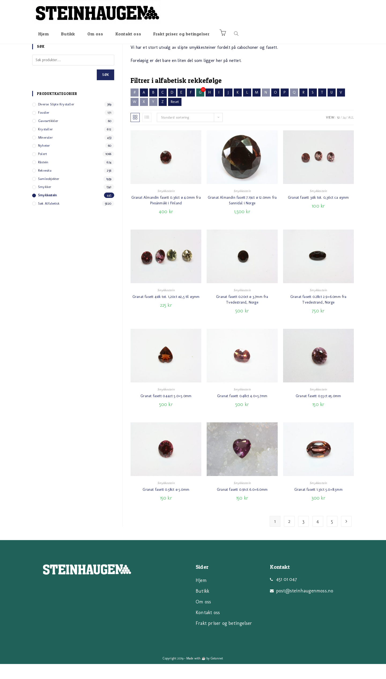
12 (338, 132)
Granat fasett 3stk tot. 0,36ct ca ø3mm (318, 212)
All (351, 132)
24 (344, 132)
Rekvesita (44, 185)
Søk (105, 89)
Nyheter (44, 160)
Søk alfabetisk (49, 218)
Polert (42, 169)
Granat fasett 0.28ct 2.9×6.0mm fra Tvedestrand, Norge (318, 314)
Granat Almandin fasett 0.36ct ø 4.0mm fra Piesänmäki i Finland (166, 215)
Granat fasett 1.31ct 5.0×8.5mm (318, 504)
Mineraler (45, 152)
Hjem (201, 595)
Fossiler (44, 127)
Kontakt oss (208, 627)
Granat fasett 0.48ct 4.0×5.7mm (242, 411)
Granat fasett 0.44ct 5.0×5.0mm (165, 411)
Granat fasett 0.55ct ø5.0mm (318, 411)
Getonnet (217, 673)
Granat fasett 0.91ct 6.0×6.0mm (242, 504)
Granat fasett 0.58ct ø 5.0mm (166, 504)
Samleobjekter (49, 193)
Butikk (202, 606)
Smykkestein (166, 206)
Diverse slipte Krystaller (56, 119)
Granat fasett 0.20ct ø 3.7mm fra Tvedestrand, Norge (242, 314)
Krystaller (45, 144)
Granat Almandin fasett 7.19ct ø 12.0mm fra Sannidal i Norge (242, 215)
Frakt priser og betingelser (224, 638)
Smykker (44, 202)
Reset (175, 117)
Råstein (43, 177)
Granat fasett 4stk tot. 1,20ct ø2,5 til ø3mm (166, 311)
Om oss (203, 617)
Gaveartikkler (48, 136)
